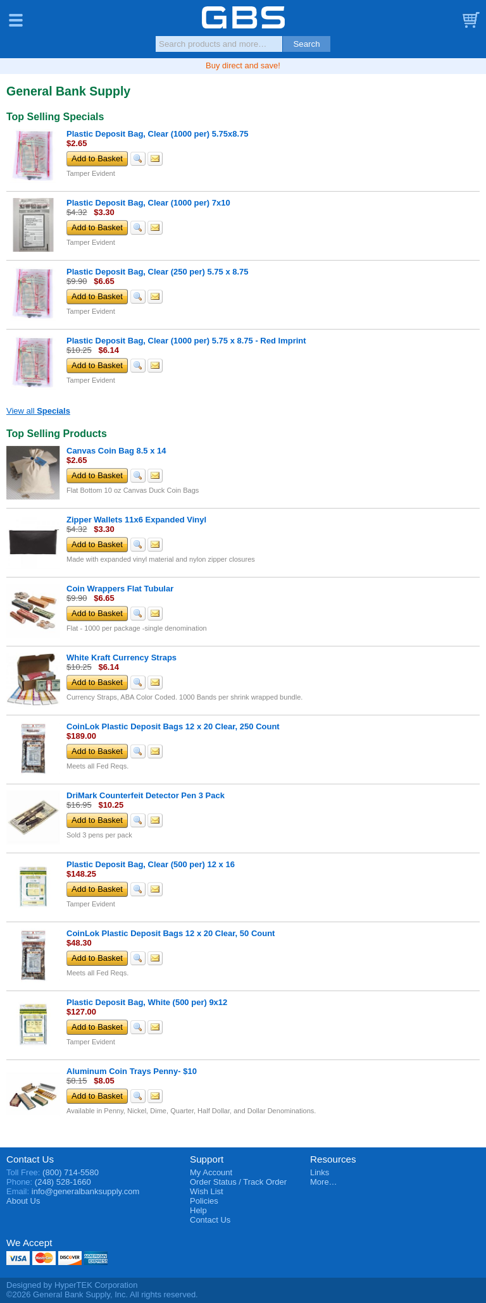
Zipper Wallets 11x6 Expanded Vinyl (136, 519)
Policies (204, 1201)
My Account (211, 1172)
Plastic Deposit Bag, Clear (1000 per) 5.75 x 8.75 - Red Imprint (186, 340)
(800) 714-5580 (70, 1172)
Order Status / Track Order (238, 1182)
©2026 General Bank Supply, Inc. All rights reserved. (102, 1294)
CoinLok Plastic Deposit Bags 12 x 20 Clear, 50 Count (170, 933)
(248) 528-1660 (63, 1182)
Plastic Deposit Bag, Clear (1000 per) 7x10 (148, 202)
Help (198, 1210)
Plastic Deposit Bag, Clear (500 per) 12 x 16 (150, 864)
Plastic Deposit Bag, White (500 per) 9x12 (146, 1002)
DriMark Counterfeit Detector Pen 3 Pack (145, 795)
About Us (23, 1201)
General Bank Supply (243, 17)
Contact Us (30, 1159)
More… (323, 1182)
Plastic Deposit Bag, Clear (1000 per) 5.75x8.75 (157, 134)
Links (319, 1172)
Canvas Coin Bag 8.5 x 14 (116, 450)
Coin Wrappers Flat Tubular (119, 588)
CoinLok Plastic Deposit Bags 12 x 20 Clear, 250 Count (173, 726)
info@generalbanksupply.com (86, 1191)
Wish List (206, 1191)
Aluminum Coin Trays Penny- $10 (131, 1071)
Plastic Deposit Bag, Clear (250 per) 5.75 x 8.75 (157, 271)
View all (38, 411)
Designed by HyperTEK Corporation (71, 1285)
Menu (16, 20)
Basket (470, 20)
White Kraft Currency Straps (121, 657)
